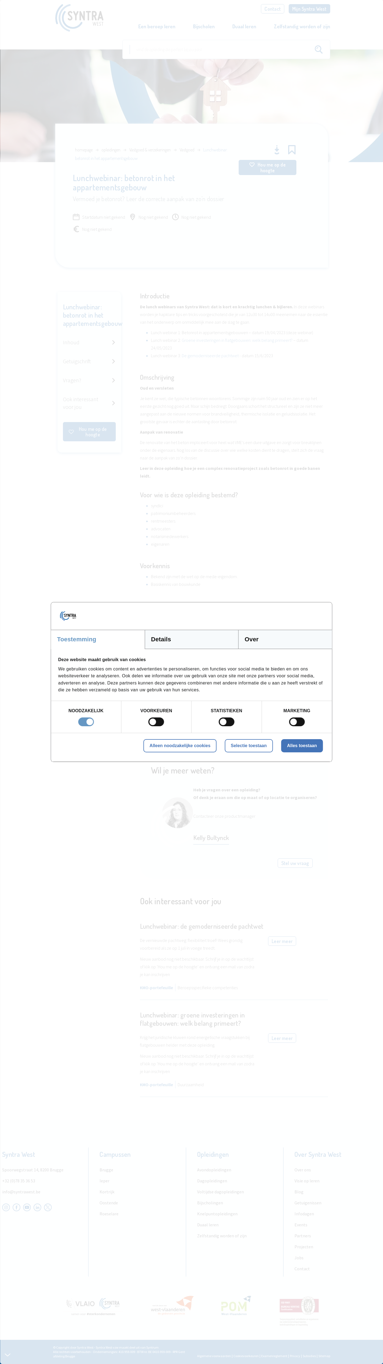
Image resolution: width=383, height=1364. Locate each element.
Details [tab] (161, 639)
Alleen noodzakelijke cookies (180, 745)
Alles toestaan (302, 745)
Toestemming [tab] (77, 639)
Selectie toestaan (249, 745)
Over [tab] (252, 639)
